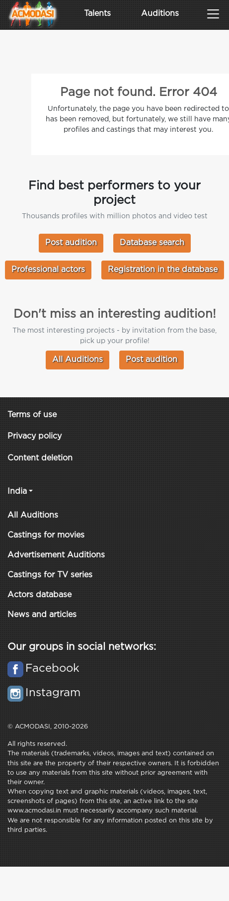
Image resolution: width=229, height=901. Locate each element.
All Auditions (77, 359)
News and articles (41, 615)
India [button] (17, 491)
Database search (152, 243)
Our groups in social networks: (81, 646)
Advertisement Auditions (56, 555)
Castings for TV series (49, 575)
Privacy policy (34, 436)
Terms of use (32, 415)
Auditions (160, 13)
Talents (97, 13)
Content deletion (40, 458)
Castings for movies (45, 535)
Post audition (71, 243)
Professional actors (48, 269)
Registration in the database (163, 269)
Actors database (39, 595)
